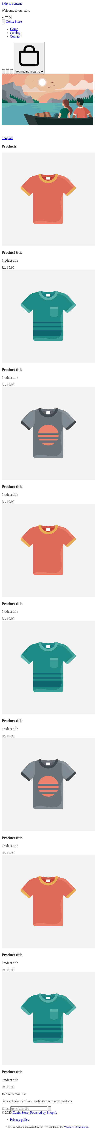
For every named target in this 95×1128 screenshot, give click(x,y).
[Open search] (3, 22)
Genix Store (20, 1112)
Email (6, 1108)
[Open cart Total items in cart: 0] (29, 58)
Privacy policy (19, 1119)
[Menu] (47, 18)
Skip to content (12, 3)
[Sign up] (49, 1108)
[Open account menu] (7, 71)
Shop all (7, 138)
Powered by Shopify (43, 1112)
